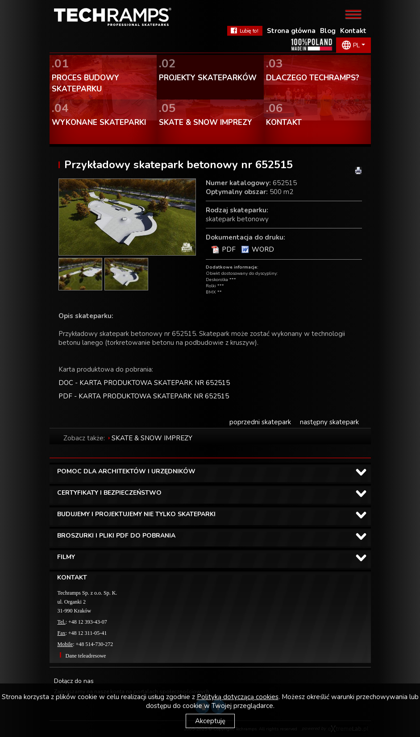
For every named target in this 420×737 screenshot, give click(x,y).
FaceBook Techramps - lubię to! (244, 31)
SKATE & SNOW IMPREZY (152, 438)
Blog (328, 30)
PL (356, 45)
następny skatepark (329, 422)
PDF (229, 249)
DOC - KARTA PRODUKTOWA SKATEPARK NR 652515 (144, 382)
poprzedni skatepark (260, 422)
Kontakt (353, 30)
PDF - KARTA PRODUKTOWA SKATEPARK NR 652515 (143, 396)
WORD (263, 249)
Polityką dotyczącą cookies (238, 696)
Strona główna (291, 30)
